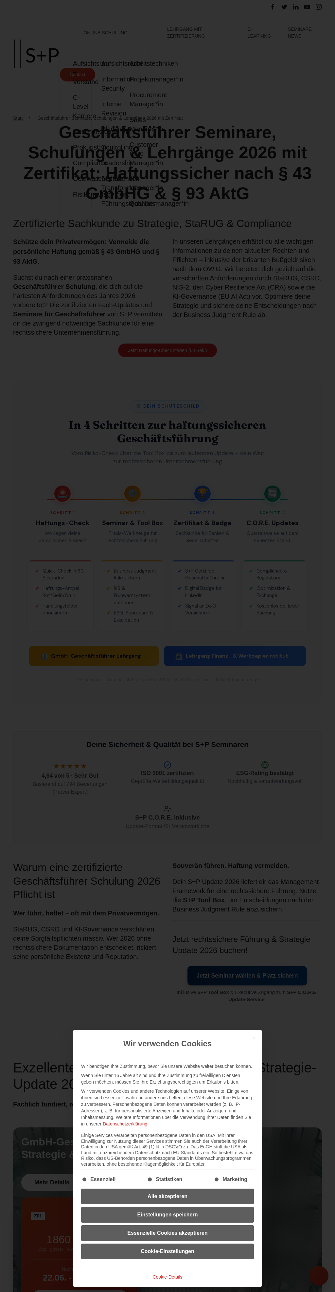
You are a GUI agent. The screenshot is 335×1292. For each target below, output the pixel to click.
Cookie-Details (167, 1277)
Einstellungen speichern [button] (167, 1214)
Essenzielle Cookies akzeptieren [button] (167, 1233)
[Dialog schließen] (254, 1038)
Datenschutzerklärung (125, 1123)
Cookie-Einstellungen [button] (167, 1251)
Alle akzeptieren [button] (167, 1196)
